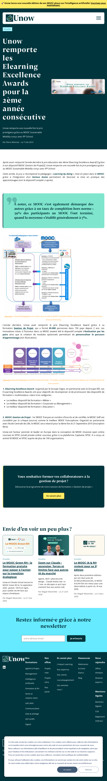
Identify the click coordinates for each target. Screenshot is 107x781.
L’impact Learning (65, 664)
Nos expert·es (63, 669)
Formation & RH (32, 688)
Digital (28, 724)
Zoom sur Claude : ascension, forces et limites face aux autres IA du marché (53, 568)
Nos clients (62, 675)
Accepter (67, 769)
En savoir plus (53, 495)
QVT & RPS (30, 719)
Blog (80, 678)
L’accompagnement (65, 680)
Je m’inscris (76, 638)
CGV (97, 711)
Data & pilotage (32, 714)
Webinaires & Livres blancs (83, 668)
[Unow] (20, 18)
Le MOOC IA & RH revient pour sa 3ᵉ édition (85, 566)
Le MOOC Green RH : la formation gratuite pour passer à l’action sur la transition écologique (17, 570)
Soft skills (29, 703)
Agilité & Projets (32, 668)
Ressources (84, 658)
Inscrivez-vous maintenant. (53, 4)
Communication (32, 708)
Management (31, 673)
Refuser (88, 769)
